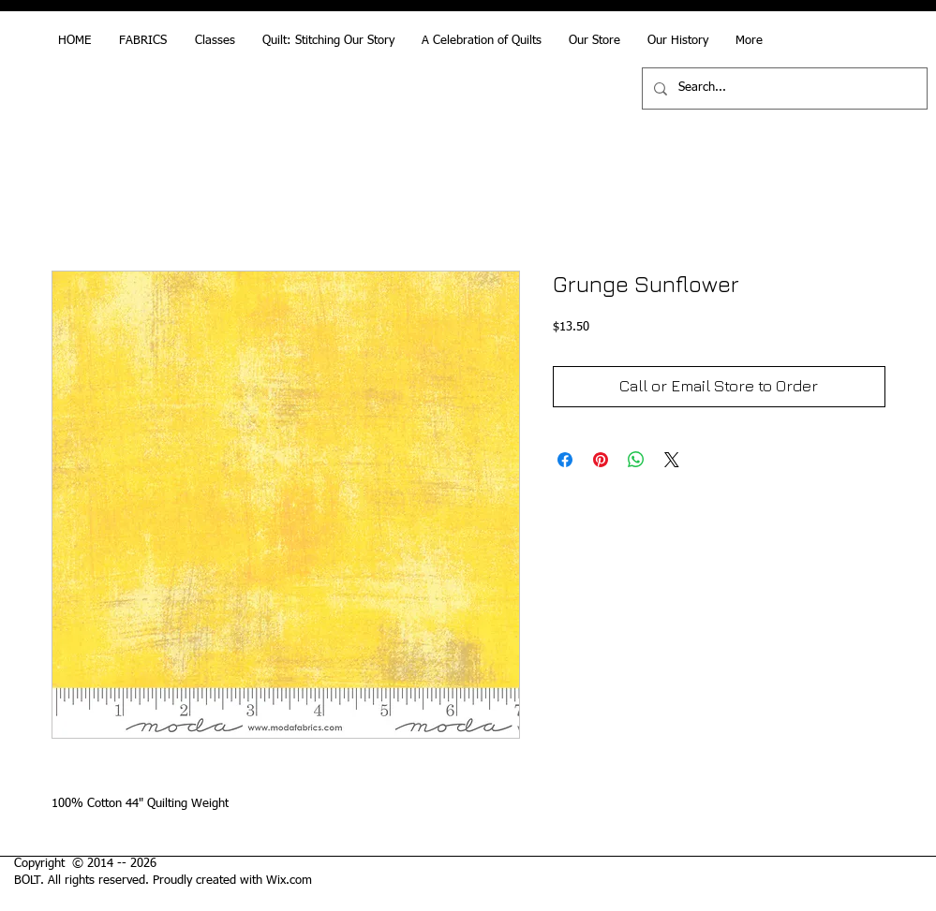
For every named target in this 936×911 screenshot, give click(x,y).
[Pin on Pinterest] (600, 459)
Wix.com (289, 880)
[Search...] (782, 88)
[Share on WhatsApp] (636, 459)
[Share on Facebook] (565, 459)
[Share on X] (672, 459)
